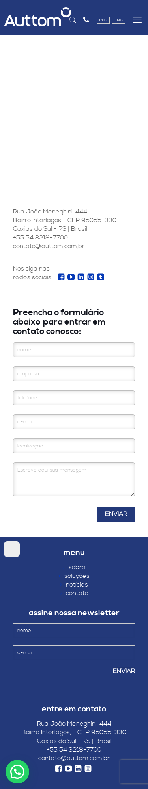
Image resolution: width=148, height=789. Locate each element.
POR (103, 20)
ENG (118, 20)
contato (74, 593)
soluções (74, 576)
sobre (74, 567)
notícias (74, 585)
